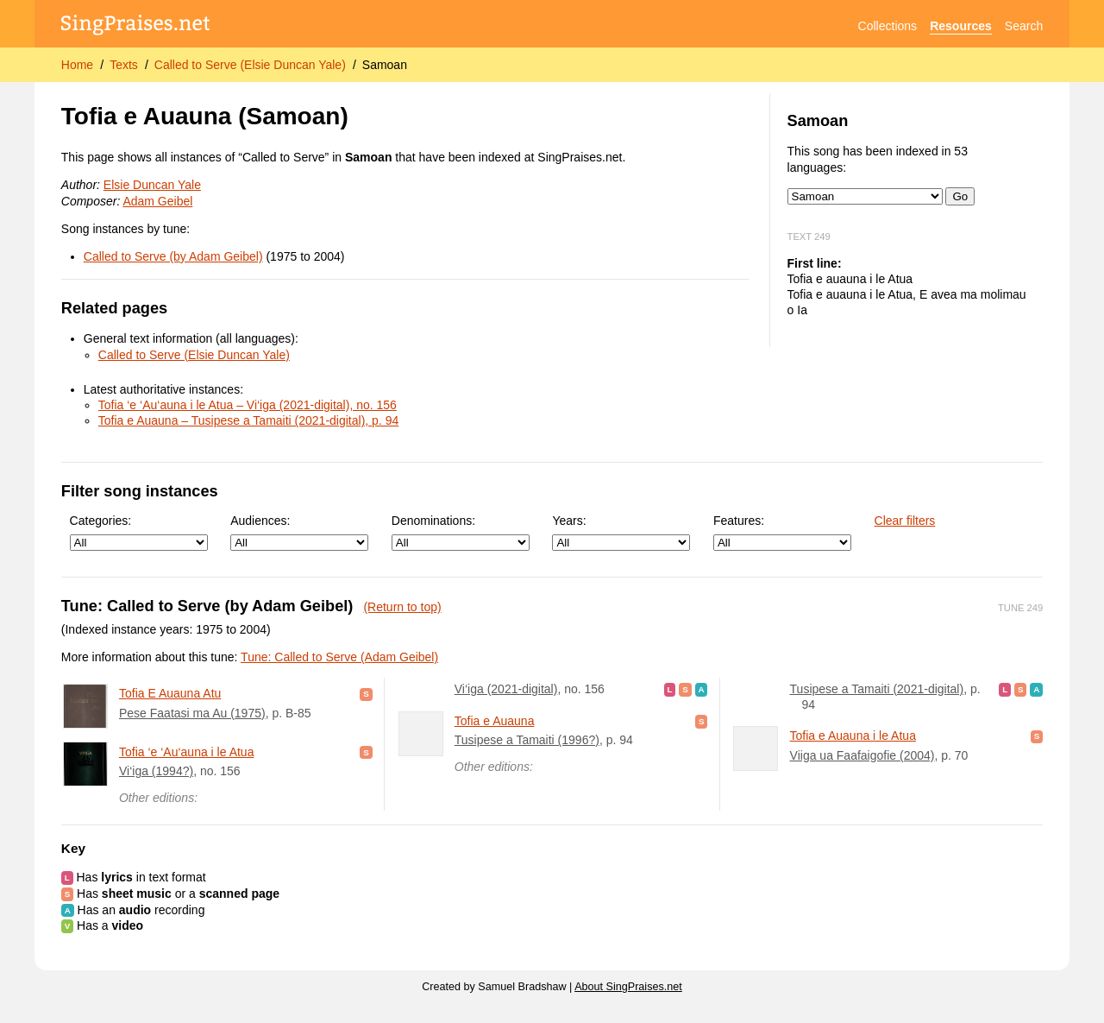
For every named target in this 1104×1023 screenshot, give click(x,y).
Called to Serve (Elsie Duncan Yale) (250, 65)
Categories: (139, 532)
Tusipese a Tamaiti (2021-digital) (877, 689)
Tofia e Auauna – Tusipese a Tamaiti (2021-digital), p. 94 (248, 420)
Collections (887, 26)
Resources (961, 26)
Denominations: (461, 532)
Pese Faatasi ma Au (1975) (192, 713)
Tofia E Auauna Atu (170, 693)
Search (1024, 26)
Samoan (384, 65)
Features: (782, 532)
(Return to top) (402, 607)
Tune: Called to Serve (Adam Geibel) (339, 657)
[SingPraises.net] (135, 26)
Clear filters (905, 520)
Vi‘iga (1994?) (156, 771)
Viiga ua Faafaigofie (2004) (862, 755)
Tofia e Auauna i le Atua (853, 735)
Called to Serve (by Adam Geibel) (173, 256)
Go (960, 196)
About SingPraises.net (628, 987)
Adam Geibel (157, 201)
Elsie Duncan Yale (152, 185)
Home (77, 65)
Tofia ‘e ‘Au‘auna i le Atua (186, 752)
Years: (621, 532)
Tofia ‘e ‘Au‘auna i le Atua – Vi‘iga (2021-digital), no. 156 (247, 405)
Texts (124, 65)
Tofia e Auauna (495, 721)
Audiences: (299, 532)
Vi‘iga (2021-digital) (506, 689)
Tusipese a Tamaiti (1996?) (527, 740)
